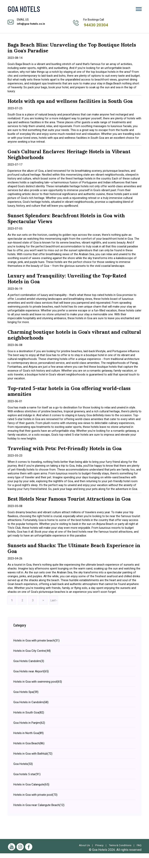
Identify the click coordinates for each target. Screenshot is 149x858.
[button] (138, 8)
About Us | (90, 845)
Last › (53, 600)
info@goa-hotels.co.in (31, 23)
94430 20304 (96, 25)
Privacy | (105, 845)
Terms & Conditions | (127, 845)
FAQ (138, 849)
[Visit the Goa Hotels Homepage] (34, 9)
